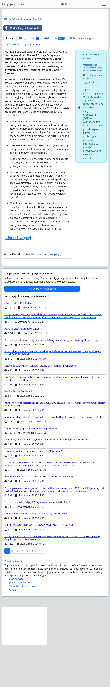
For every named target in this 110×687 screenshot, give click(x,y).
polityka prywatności (36, 86)
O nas (12, 632)
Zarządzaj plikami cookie (23, 628)
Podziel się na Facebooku (22, 70)
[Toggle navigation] (104, 4)
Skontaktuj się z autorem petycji (42, 296)
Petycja (10, 80)
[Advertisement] (55, 34)
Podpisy (54, 80)
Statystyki (13, 86)
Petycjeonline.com (16, 4)
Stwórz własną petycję (42, 331)
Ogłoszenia (29, 80)
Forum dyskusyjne (82, 80)
